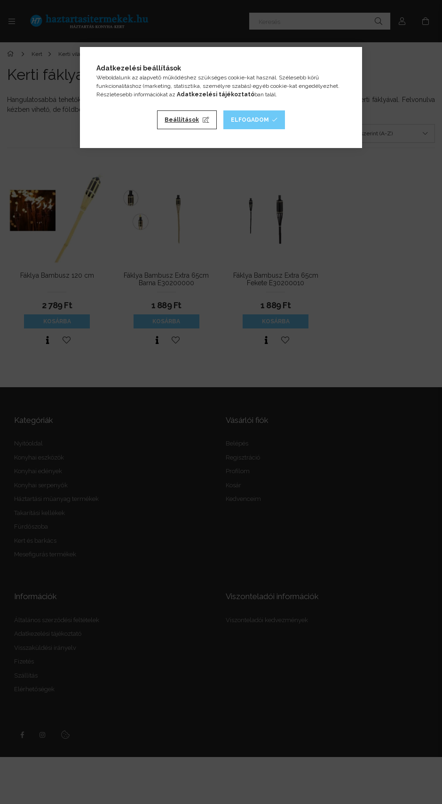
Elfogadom (250, 120)
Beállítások (182, 120)
